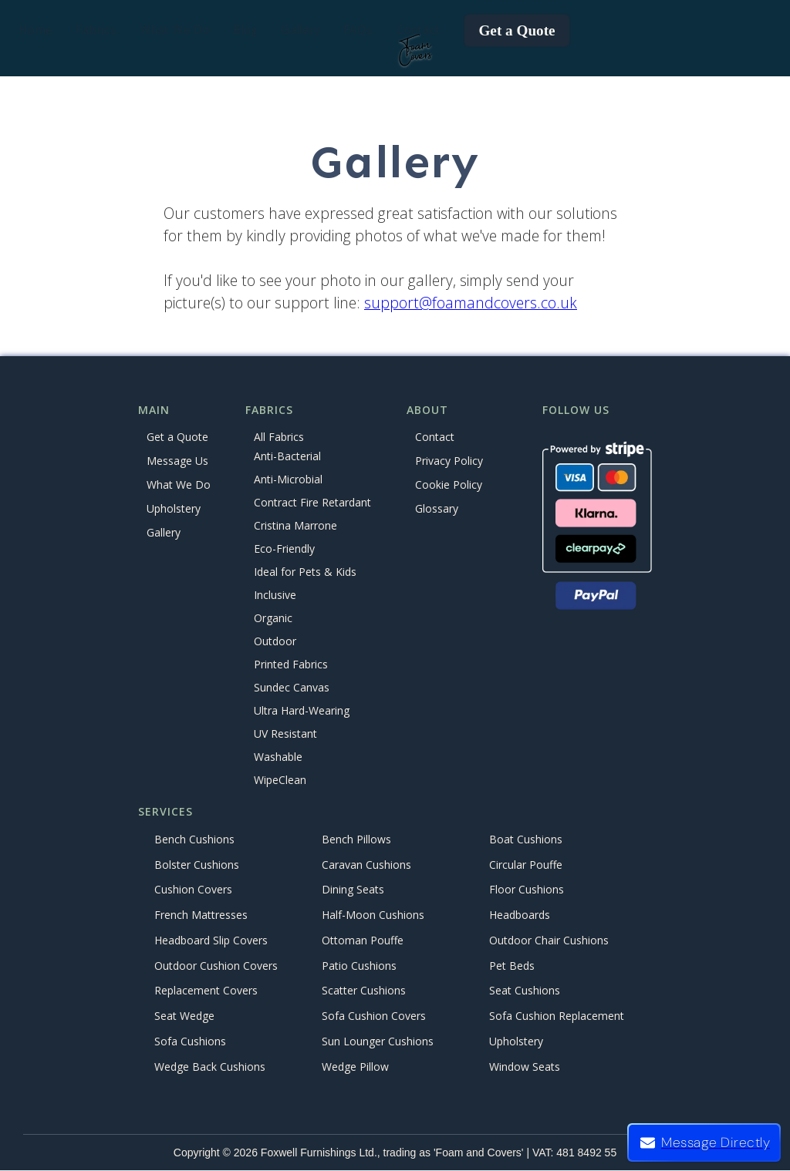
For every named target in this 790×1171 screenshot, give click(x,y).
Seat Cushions (524, 991)
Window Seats (524, 1066)
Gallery (301, 29)
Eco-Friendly (284, 549)
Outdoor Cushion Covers (216, 965)
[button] (97, 30)
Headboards (519, 915)
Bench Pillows (356, 839)
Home (36, 29)
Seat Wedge (184, 1016)
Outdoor (275, 641)
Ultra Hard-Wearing (301, 711)
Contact (419, 29)
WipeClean (280, 780)
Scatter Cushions (364, 991)
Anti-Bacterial (287, 456)
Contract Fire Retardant (312, 503)
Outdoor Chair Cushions (549, 940)
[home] (415, 51)
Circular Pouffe (525, 864)
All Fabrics (279, 436)
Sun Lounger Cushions (378, 1041)
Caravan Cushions (366, 864)
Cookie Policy (448, 484)
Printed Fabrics (291, 665)
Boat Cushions (525, 839)
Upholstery (174, 508)
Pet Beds (512, 965)
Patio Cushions (359, 965)
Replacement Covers (206, 991)
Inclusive (275, 595)
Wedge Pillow (355, 1066)
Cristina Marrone (295, 526)
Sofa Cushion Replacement (556, 1016)
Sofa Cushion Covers (374, 1016)
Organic (273, 618)
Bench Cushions (194, 839)
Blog (246, 29)
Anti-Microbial (288, 480)
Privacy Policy (449, 460)
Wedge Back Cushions (209, 1066)
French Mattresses (201, 915)
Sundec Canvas (291, 688)
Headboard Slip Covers (211, 940)
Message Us (177, 460)
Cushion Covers (193, 890)
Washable (278, 757)
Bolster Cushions (196, 864)
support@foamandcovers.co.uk (470, 302)
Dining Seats (353, 890)
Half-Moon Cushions (373, 915)
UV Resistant (285, 734)
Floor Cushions (526, 890)
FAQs (358, 29)
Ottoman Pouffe (362, 940)
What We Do (179, 484)
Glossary (436, 508)
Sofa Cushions (190, 1041)
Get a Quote (516, 30)
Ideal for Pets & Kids (305, 572)
